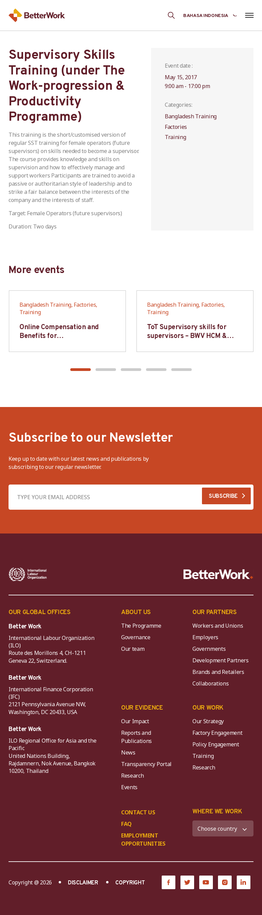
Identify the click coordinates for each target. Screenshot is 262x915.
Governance (135, 637)
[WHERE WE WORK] (222, 828)
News (128, 752)
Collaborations (210, 683)
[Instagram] (225, 882)
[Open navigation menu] (249, 15)
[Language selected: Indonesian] (209, 15)
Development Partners (220, 660)
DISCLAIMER (83, 883)
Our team (132, 649)
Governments (208, 649)
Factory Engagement (217, 732)
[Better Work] (218, 574)
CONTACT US (138, 812)
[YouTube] (206, 882)
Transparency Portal (146, 764)
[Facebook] (168, 882)
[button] (80, 369)
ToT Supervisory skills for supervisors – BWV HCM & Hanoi (187, 336)
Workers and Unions (217, 625)
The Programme (141, 625)
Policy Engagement (217, 744)
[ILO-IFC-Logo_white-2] (28, 574)
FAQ (126, 824)
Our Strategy (208, 721)
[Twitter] (187, 882)
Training (203, 756)
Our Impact (135, 721)
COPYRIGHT (130, 883)
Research (132, 775)
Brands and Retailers (218, 672)
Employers (205, 637)
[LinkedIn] (243, 882)
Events (129, 787)
